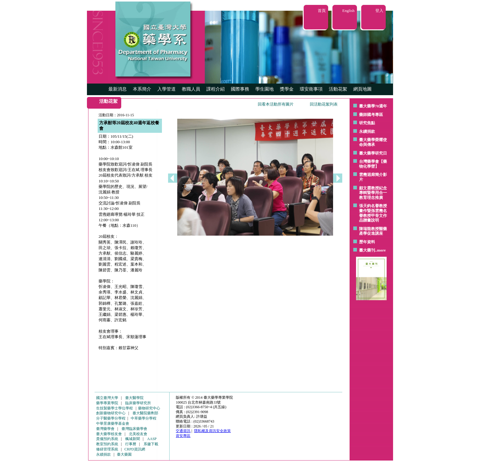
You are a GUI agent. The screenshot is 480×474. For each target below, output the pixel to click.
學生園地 (264, 89)
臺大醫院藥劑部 (145, 413)
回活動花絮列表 (324, 104)
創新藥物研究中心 (111, 413)
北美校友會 (138, 434)
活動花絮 (338, 89)
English (348, 10)
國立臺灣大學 (107, 398)
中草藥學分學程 (143, 418)
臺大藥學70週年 (373, 106)
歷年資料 (367, 242)
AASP (152, 439)
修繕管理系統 (107, 449)
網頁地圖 (362, 89)
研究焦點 (367, 123)
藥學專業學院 (107, 403)
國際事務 (240, 89)
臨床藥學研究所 (138, 403)
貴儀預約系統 (107, 439)
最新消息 (117, 89)
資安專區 (183, 436)
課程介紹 (215, 89)
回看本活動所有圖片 (276, 104)
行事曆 (130, 444)
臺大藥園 (124, 454)
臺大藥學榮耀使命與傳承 (373, 142)
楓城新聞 (132, 439)
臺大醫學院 (134, 398)
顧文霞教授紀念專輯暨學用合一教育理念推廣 (373, 193)
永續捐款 (367, 131)
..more (380, 250)
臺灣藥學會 (105, 429)
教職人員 (191, 89)
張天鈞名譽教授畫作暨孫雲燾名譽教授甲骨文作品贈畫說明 (373, 212)
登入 (379, 10)
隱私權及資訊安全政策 (212, 431)
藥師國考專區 (371, 114)
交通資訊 (183, 431)
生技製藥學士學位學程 (114, 408)
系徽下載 (151, 444)
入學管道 (166, 89)
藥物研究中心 (149, 408)
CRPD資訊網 (134, 449)
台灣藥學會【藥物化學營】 (373, 164)
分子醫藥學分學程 (111, 418)
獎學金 (287, 89)
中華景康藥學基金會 (112, 423)
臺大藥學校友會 (109, 434)
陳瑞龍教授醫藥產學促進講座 (373, 231)
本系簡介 (142, 89)
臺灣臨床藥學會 (134, 429)
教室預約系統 (107, 444)
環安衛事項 (311, 89)
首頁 (322, 10)
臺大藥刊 (367, 250)
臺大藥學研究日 (373, 153)
